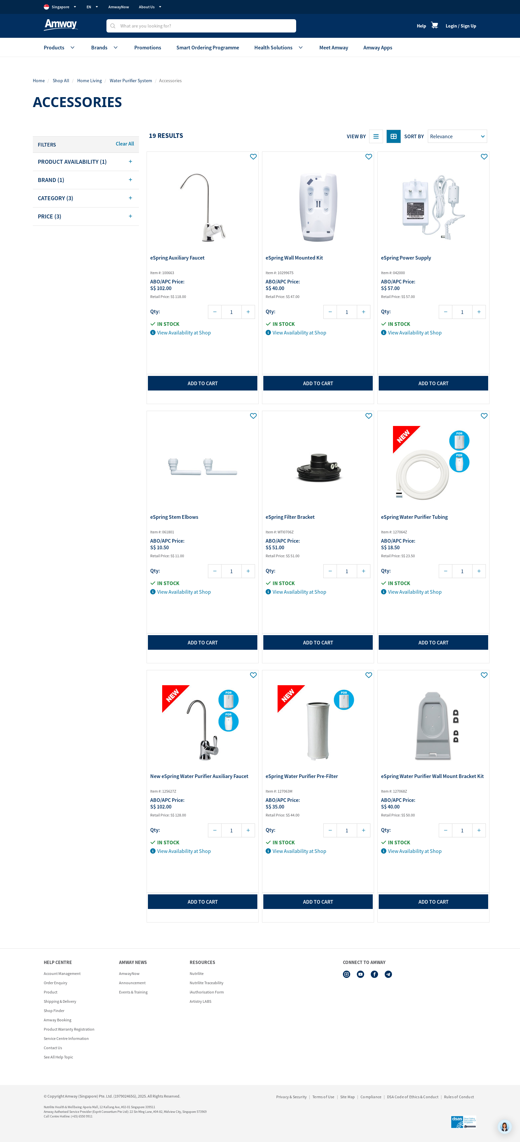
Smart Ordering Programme (207, 47)
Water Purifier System (131, 81)
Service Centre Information (66, 1038)
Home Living (89, 81)
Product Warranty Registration (69, 1029)
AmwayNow (118, 6)
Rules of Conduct (459, 1096)
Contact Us (53, 1047)
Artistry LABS (200, 1001)
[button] (86, 162)
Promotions (147, 47)
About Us (150, 6)
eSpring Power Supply (406, 257)
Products (60, 47)
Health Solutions (279, 47)
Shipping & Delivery (60, 1001)
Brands (105, 47)
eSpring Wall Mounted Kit (294, 257)
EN (92, 6)
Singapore (60, 7)
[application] (504, 1127)
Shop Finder (54, 1010)
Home (39, 81)
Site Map (347, 1096)
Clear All (125, 143)
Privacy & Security (291, 1096)
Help (421, 26)
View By (356, 136)
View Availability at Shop (180, 332)
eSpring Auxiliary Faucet (177, 257)
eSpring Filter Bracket (290, 516)
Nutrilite (197, 973)
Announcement (132, 982)
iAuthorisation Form (207, 992)
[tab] (86, 162)
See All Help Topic (58, 1056)
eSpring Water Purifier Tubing (414, 516)
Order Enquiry (55, 982)
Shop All (61, 81)
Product (50, 992)
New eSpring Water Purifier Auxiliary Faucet (199, 776)
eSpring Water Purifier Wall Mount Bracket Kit (432, 776)
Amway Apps (377, 47)
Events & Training (133, 992)
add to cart (203, 383)
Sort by (414, 136)
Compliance (370, 1096)
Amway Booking (57, 1019)
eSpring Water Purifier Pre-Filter (302, 776)
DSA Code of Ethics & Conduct (412, 1096)
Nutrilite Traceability (207, 982)
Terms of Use (323, 1096)
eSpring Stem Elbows (174, 516)
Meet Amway (333, 47)
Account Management (62, 973)
